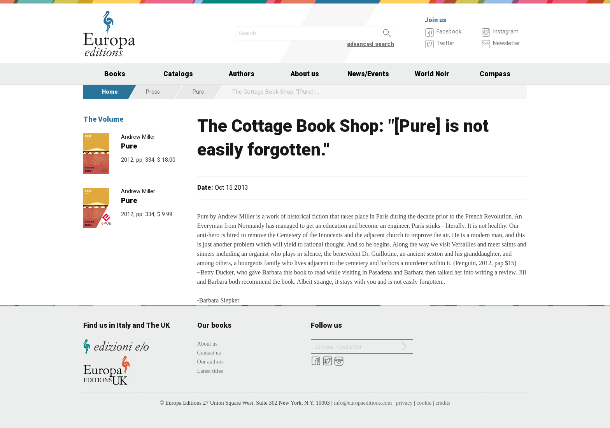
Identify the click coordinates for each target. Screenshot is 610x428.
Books (114, 74)
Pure (198, 92)
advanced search (370, 44)
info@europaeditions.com (363, 403)
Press (153, 92)
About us (305, 74)
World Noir (432, 74)
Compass (495, 74)
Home (110, 92)
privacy (404, 403)
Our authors (210, 361)
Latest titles (210, 371)
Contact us (209, 352)
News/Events (368, 74)
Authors (241, 74)
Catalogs (178, 74)
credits (442, 403)
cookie (424, 403)
